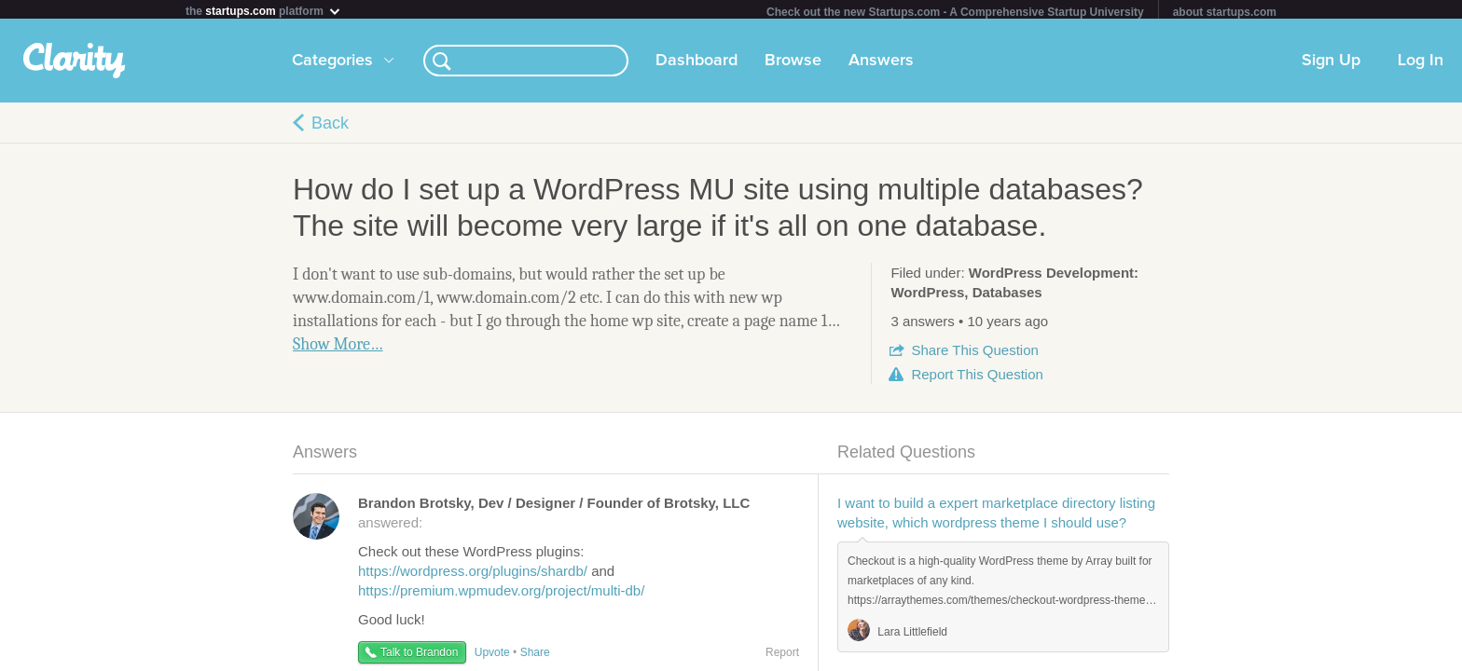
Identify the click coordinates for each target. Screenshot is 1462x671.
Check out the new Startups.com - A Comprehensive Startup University (955, 12)
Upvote (492, 656)
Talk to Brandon (419, 656)
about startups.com (1224, 12)
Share (974, 354)
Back (330, 126)
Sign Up (1331, 64)
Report (976, 378)
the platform (264, 11)
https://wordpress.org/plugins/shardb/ (472, 574)
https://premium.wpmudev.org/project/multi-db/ (501, 594)
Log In (1420, 64)
